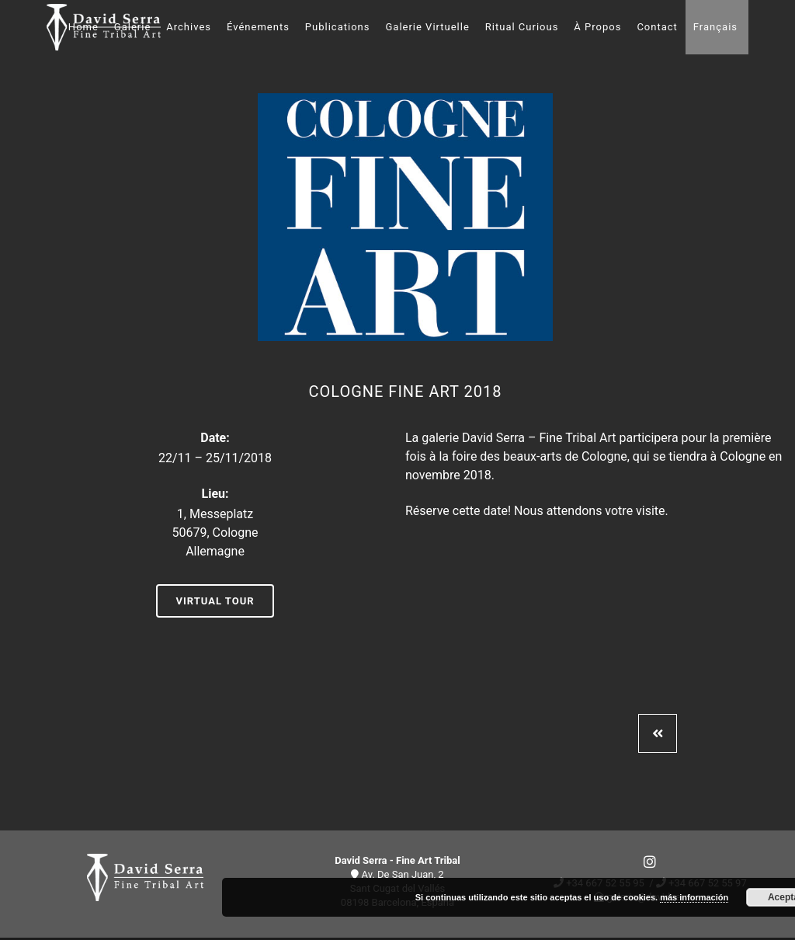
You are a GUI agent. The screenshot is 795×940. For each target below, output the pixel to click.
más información (694, 897)
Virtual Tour (214, 601)
